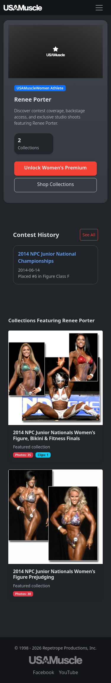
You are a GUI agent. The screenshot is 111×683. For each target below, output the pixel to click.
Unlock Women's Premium (55, 167)
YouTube (68, 672)
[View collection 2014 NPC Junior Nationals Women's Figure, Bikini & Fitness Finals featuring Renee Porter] (55, 396)
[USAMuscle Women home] (23, 7)
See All (89, 235)
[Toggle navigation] (99, 8)
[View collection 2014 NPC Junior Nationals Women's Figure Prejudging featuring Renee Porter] (55, 536)
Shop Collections (55, 184)
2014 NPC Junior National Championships (47, 257)
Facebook (43, 672)
